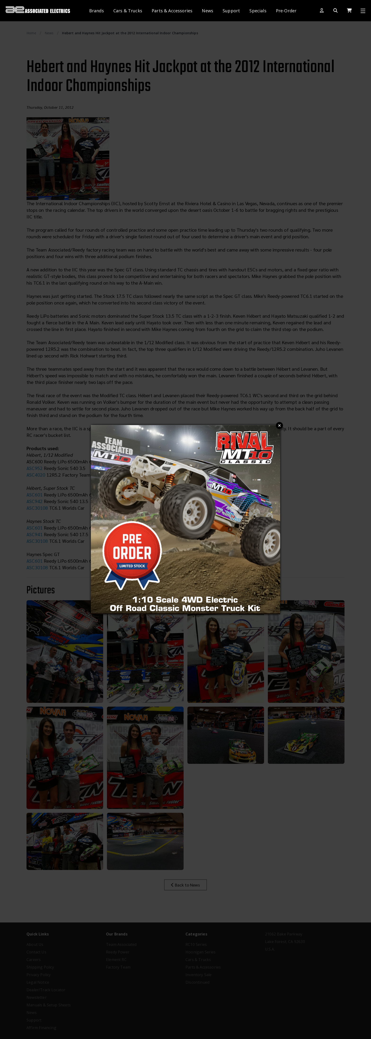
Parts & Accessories (172, 10)
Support (231, 10)
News (207, 10)
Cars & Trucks (127, 10)
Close (279, 425)
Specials (257, 10)
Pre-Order (286, 10)
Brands (96, 10)
